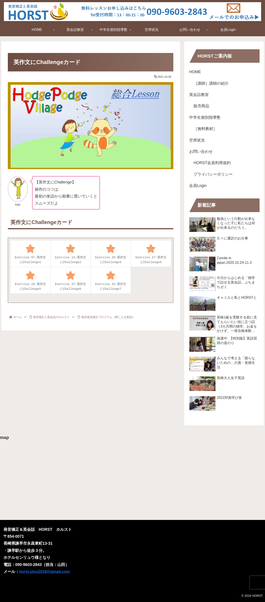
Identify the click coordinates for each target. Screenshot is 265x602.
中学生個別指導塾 (204, 117)
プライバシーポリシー (213, 174)
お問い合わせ (201, 151)
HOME (195, 72)
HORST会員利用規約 (212, 163)
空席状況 (197, 140)
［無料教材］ (205, 129)
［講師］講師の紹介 (211, 83)
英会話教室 (199, 94)
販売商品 (201, 106)
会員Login (198, 185)
